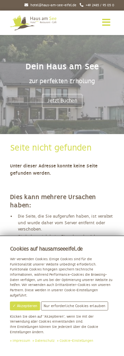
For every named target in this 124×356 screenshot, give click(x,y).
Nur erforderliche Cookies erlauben (74, 305)
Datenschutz (45, 340)
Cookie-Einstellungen (76, 340)
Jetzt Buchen (62, 100)
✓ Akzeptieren (25, 305)
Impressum (21, 340)
